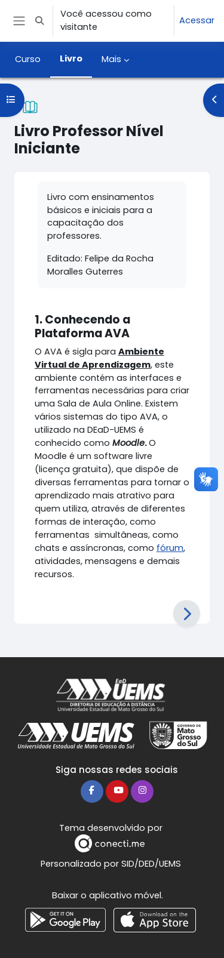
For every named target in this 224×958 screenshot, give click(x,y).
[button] (39, 21)
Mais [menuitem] (111, 59)
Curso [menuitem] (28, 59)
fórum (170, 548)
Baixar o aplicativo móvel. (107, 895)
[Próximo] (186, 613)
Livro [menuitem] (71, 58)
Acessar (196, 20)
